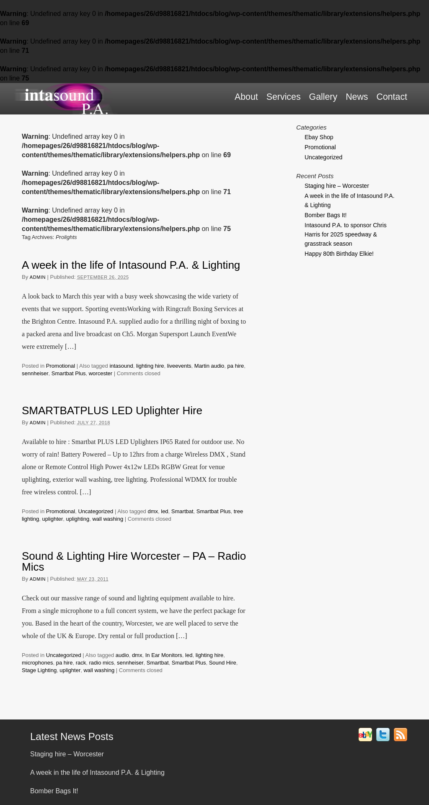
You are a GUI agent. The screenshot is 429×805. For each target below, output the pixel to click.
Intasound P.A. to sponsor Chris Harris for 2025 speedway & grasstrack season (346, 234)
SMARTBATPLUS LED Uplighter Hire (112, 410)
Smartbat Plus (69, 373)
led (164, 511)
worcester (100, 373)
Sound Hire (222, 663)
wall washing (107, 519)
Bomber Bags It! (325, 215)
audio (122, 655)
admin (38, 277)
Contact (391, 97)
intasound (121, 366)
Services (283, 97)
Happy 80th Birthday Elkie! (339, 253)
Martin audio (209, 366)
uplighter (52, 519)
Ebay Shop (319, 137)
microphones (37, 663)
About (246, 97)
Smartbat (182, 511)
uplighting (78, 519)
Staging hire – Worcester (337, 185)
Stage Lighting (39, 670)
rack (81, 663)
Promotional (60, 366)
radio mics (101, 663)
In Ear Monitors (163, 655)
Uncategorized (95, 511)
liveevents (179, 366)
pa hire (235, 366)
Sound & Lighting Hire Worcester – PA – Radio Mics (134, 561)
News (357, 97)
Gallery (323, 97)
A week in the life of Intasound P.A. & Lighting (131, 265)
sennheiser (35, 373)
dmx (152, 511)
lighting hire (150, 366)
